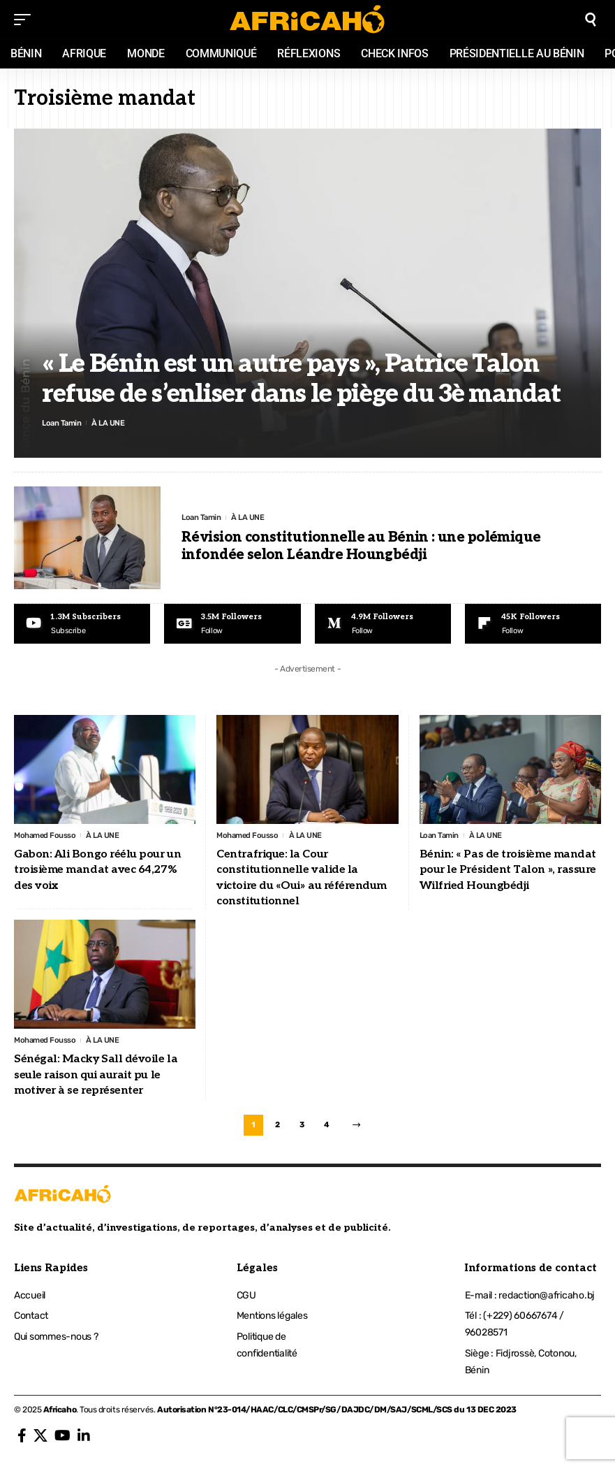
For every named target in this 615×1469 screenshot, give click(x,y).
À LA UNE (111, 423)
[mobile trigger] (26, 19)
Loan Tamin (63, 423)
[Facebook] (22, 1441)
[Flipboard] (533, 624)
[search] (590, 20)
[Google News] (232, 624)
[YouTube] (62, 1441)
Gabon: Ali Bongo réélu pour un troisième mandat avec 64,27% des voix (97, 871)
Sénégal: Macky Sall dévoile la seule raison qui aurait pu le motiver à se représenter (95, 1077)
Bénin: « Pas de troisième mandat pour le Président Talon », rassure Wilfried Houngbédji (508, 871)
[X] (40, 1441)
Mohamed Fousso (46, 836)
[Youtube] (82, 624)
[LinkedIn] (84, 1441)
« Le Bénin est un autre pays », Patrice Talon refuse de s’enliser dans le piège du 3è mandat (301, 377)
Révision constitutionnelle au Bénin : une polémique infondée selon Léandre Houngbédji (361, 547)
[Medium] (383, 624)
